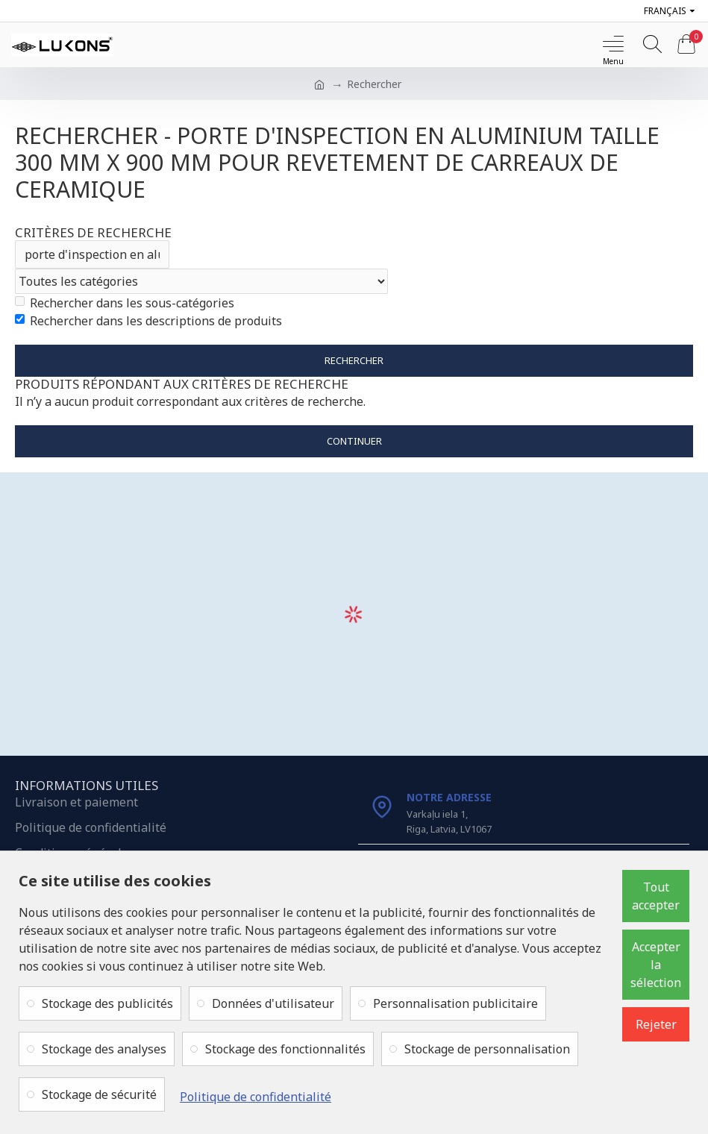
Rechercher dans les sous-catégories (124, 303)
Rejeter (656, 1024)
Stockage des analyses (104, 1049)
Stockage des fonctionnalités (285, 1049)
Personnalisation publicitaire (455, 1003)
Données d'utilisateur (273, 1003)
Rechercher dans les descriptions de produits (148, 321)
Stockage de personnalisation (487, 1049)
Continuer (354, 441)
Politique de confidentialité (255, 1096)
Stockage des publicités (107, 1003)
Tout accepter (656, 896)
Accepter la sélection (655, 965)
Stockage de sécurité (99, 1094)
